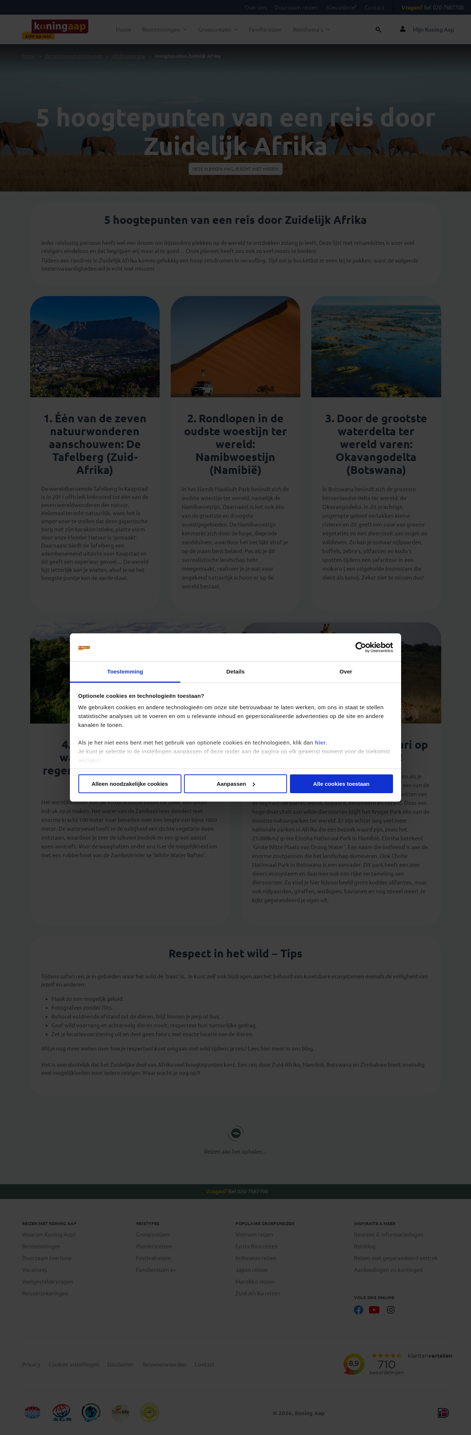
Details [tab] (235, 671)
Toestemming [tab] (125, 671)
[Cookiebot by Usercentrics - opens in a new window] (361, 647)
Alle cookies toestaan (341, 784)
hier (320, 742)
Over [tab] (346, 671)
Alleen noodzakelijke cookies (130, 784)
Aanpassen (236, 784)
